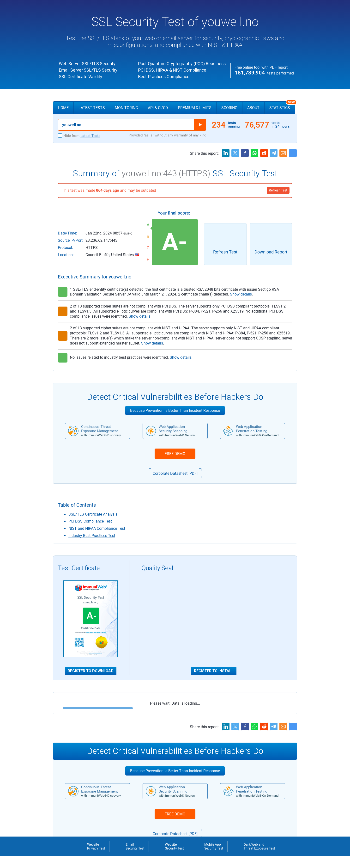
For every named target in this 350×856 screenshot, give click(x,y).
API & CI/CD (158, 107)
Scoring (229, 107)
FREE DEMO (175, 453)
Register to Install (214, 671)
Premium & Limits (194, 107)
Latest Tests (91, 107)
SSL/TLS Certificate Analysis (92, 514)
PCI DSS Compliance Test (90, 521)
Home (63, 107)
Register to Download (91, 671)
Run (200, 124)
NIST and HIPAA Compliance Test (96, 528)
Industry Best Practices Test (91, 535)
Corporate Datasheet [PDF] (175, 473)
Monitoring (126, 107)
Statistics (282, 105)
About (253, 107)
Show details (241, 294)
